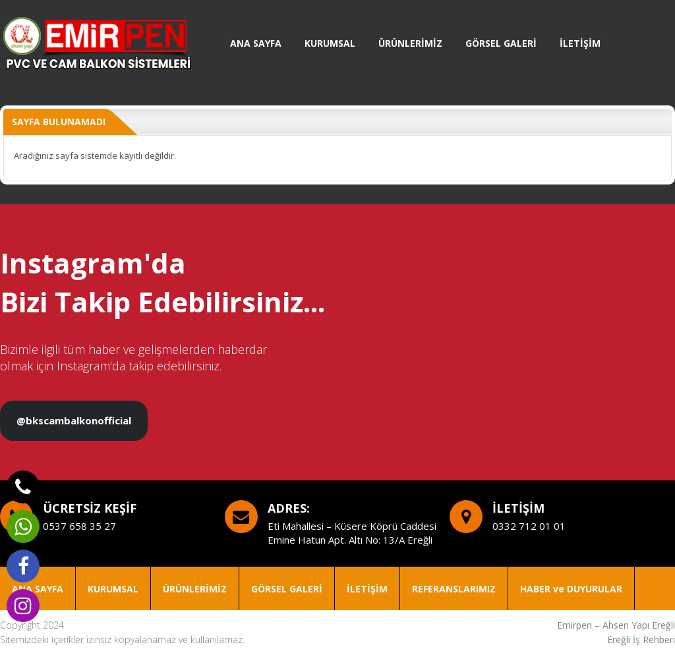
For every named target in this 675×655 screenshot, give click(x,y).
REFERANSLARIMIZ (454, 589)
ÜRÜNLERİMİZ (410, 43)
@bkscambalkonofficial (73, 420)
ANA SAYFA (255, 43)
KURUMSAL (330, 43)
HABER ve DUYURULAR (571, 589)
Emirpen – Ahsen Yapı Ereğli (616, 625)
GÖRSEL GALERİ (501, 43)
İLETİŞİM (580, 43)
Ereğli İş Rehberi (641, 639)
